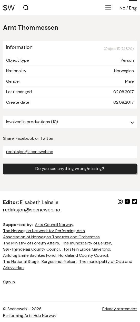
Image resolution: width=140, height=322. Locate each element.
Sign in (9, 282)
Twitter (47, 138)
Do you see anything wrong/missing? (69, 168)
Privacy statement (119, 309)
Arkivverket (13, 267)
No (122, 8)
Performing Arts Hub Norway (29, 315)
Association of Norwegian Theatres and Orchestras (51, 237)
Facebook (25, 138)
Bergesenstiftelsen (59, 261)
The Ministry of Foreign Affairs (31, 243)
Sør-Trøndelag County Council (31, 249)
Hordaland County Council (83, 255)
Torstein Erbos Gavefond (86, 249)
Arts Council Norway (54, 224)
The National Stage (21, 261)
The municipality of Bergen (86, 243)
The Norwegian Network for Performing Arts (44, 230)
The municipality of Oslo (101, 261)
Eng (133, 8)
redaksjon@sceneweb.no (29, 151)
